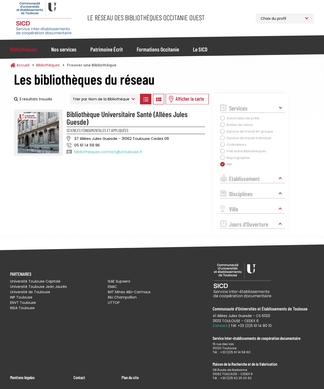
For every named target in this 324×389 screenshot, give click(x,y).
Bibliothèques (23, 49)
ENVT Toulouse (23, 302)
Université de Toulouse (30, 291)
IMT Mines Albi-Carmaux (129, 291)
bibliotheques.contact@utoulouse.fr (108, 151)
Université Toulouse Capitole (35, 281)
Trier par (80, 99)
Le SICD (200, 49)
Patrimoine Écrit (106, 49)
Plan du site (130, 377)
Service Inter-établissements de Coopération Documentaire (43, 18)
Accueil (22, 65)
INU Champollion (122, 297)
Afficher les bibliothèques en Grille (158, 99)
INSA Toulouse (22, 307)
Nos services (63, 49)
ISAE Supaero (119, 281)
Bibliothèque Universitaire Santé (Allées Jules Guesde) (127, 117)
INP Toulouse (21, 297)
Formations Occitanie (158, 49)
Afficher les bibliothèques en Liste (145, 99)
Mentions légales (22, 377)
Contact (79, 377)
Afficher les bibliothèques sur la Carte (187, 99)
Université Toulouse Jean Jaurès (38, 286)
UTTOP (114, 302)
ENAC (112, 286)
